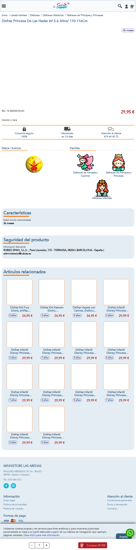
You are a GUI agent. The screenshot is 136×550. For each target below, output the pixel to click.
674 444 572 (14, 479)
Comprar (96, 545)
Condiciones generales (119, 500)
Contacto (112, 508)
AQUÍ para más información (44, 535)
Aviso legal (9, 500)
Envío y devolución (117, 504)
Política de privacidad (15, 504)
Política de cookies (13, 508)
